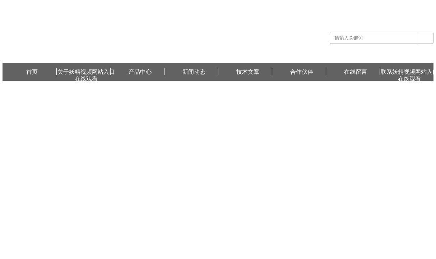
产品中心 (140, 72)
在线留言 (424, 5)
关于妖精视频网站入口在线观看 (86, 72)
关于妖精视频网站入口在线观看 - (321, 5)
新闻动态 (193, 72)
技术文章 (247, 72)
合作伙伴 (301, 72)
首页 (32, 72)
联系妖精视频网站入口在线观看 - (384, 5)
